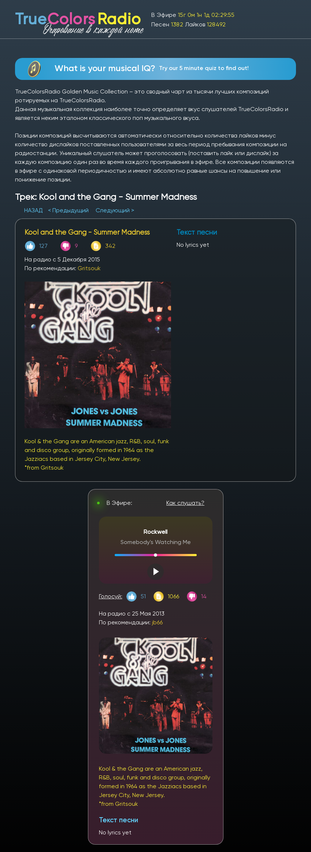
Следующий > (115, 210)
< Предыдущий (68, 210)
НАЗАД (34, 210)
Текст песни (118, 820)
